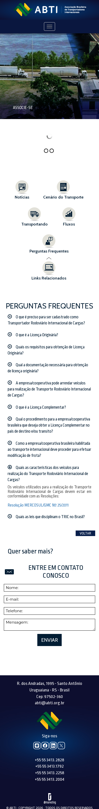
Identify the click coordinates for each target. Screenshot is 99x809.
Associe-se (23, 107)
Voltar (85, 517)
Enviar (49, 624)
